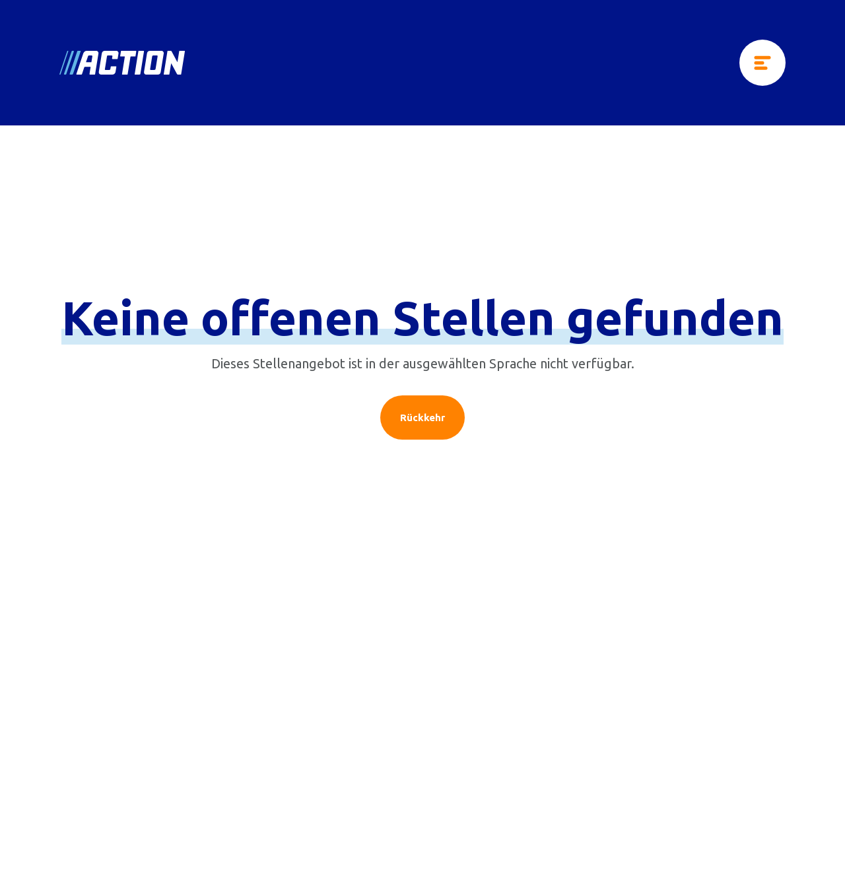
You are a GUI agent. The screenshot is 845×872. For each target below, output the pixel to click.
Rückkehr (422, 417)
